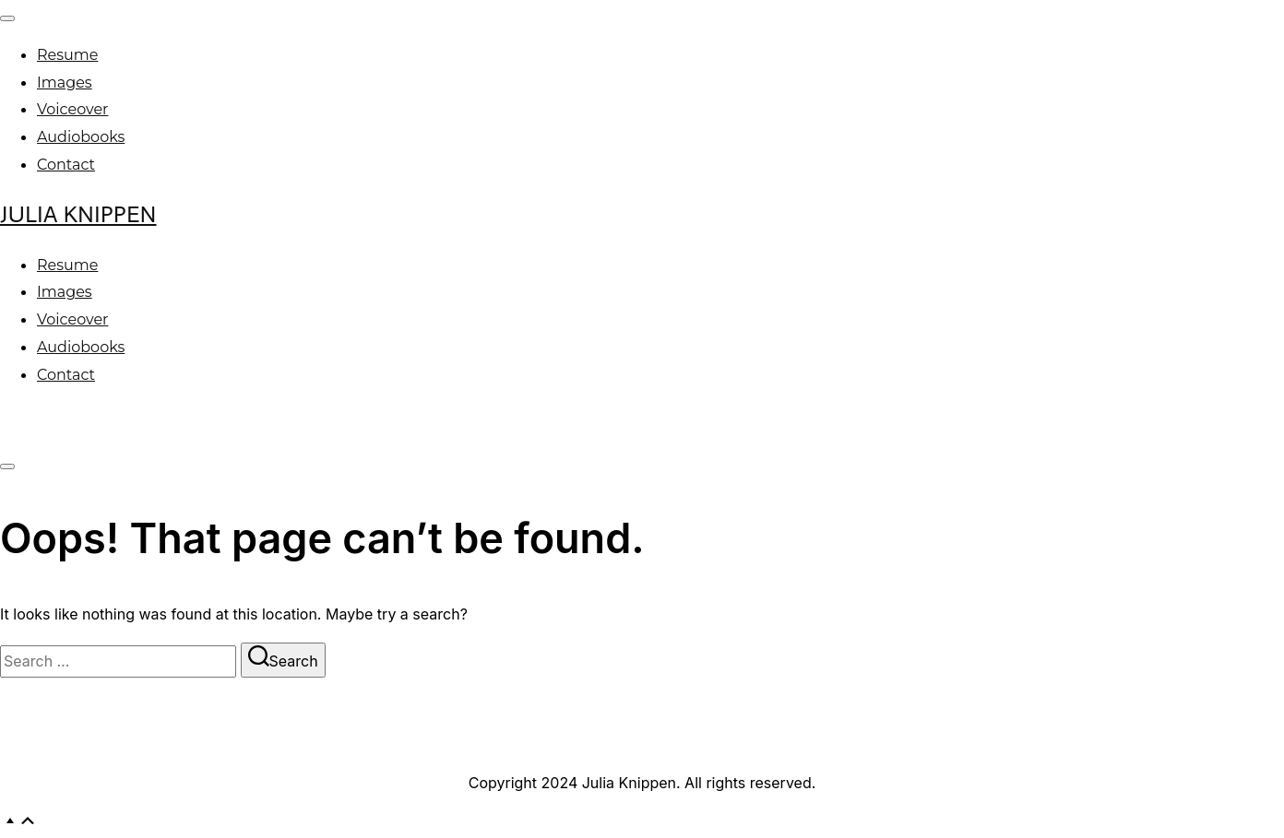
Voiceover (72, 109)
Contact (66, 164)
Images (64, 82)
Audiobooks (81, 137)
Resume (67, 55)
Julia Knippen (78, 214)
